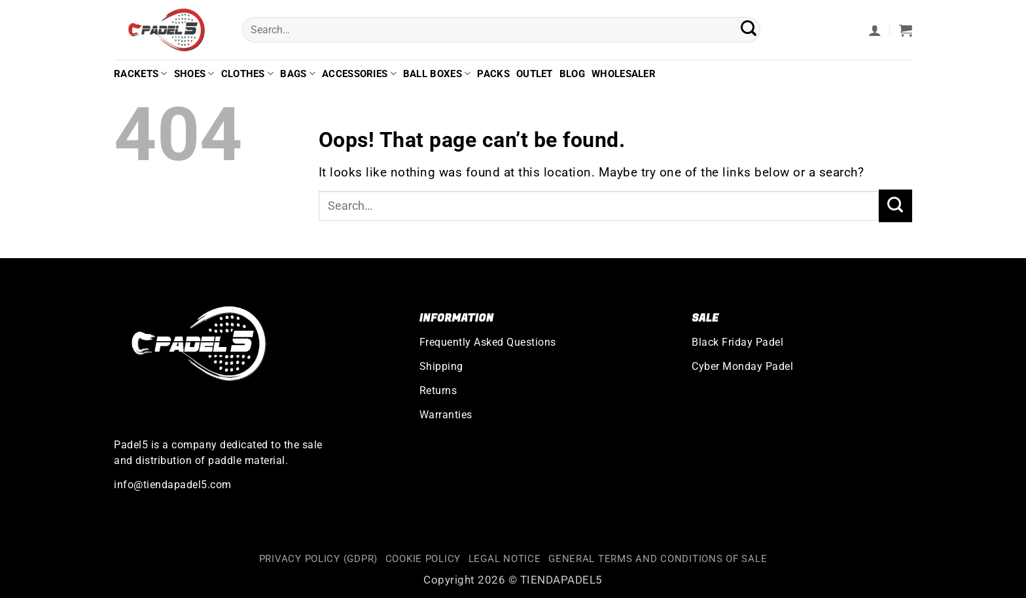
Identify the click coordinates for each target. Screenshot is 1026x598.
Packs (493, 74)
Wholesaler (624, 74)
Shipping (441, 366)
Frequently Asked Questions (487, 342)
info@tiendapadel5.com (173, 484)
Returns (438, 390)
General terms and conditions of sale (657, 559)
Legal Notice (505, 559)
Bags (297, 73)
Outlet (534, 74)
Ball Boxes (437, 73)
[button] (874, 30)
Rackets (141, 73)
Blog (572, 74)
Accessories (359, 73)
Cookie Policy (423, 559)
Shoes (194, 73)
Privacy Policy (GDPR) (318, 559)
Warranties (445, 414)
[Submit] (749, 30)
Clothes (247, 73)
